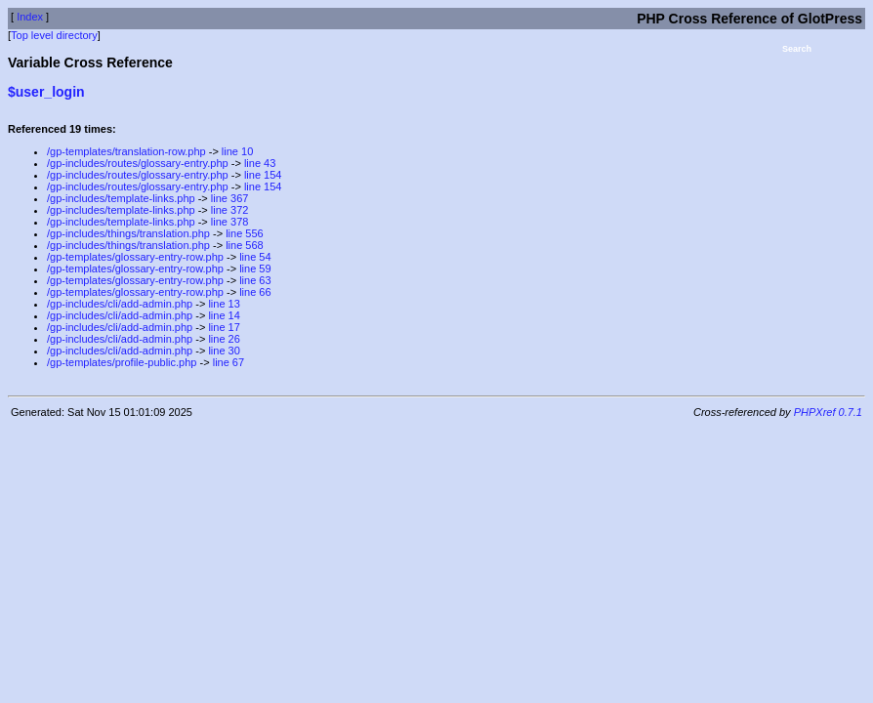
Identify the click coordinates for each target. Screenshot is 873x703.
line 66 (254, 292)
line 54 (254, 257)
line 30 (223, 350)
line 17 (223, 327)
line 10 (237, 151)
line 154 (263, 175)
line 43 (259, 163)
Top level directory (54, 35)
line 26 (223, 339)
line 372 (230, 210)
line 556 (245, 233)
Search (796, 49)
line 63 (254, 280)
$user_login (46, 92)
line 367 (230, 198)
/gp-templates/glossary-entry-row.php (135, 257)
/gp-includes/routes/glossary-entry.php (138, 163)
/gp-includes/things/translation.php (128, 233)
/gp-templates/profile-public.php (121, 362)
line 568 (245, 245)
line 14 (223, 315)
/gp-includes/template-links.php (121, 198)
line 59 (254, 268)
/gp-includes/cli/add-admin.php (119, 304)
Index (30, 16)
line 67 (228, 362)
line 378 (230, 221)
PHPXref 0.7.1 (828, 412)
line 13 (223, 304)
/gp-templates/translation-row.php (126, 151)
